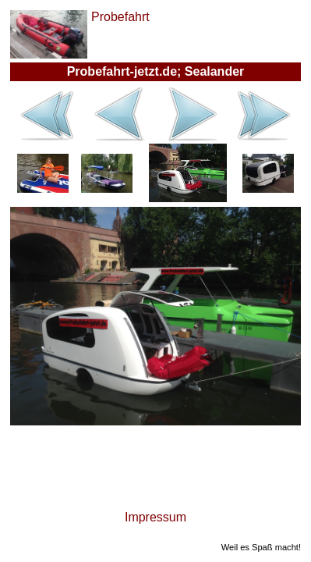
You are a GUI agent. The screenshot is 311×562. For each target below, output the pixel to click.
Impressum (155, 517)
